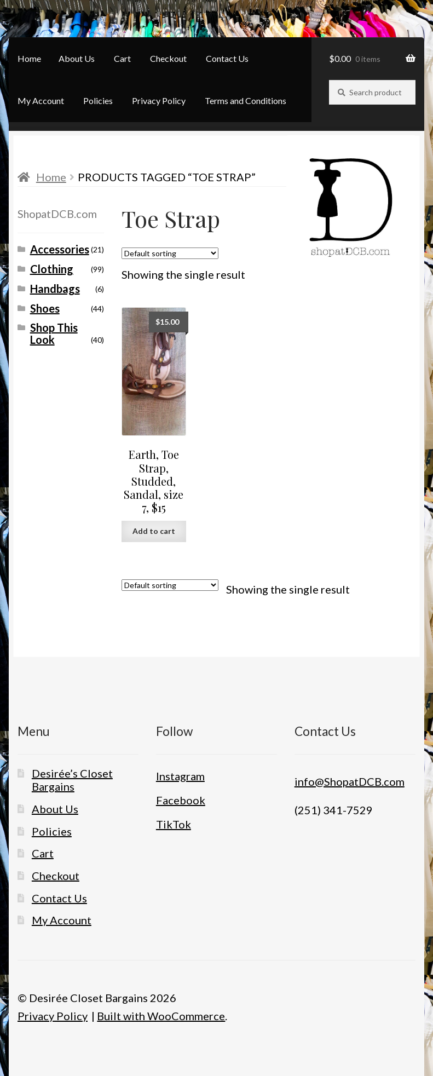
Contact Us (227, 58)
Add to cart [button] (153, 531)
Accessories (59, 249)
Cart (122, 58)
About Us (77, 58)
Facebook (180, 800)
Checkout (168, 58)
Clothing (51, 268)
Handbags (55, 288)
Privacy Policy (159, 100)
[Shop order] (170, 253)
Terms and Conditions (245, 100)
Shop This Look (54, 333)
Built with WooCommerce (161, 1015)
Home (29, 58)
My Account (41, 100)
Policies (98, 100)
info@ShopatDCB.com (350, 781)
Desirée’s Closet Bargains (72, 780)
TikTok (173, 824)
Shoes (45, 308)
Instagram (180, 775)
